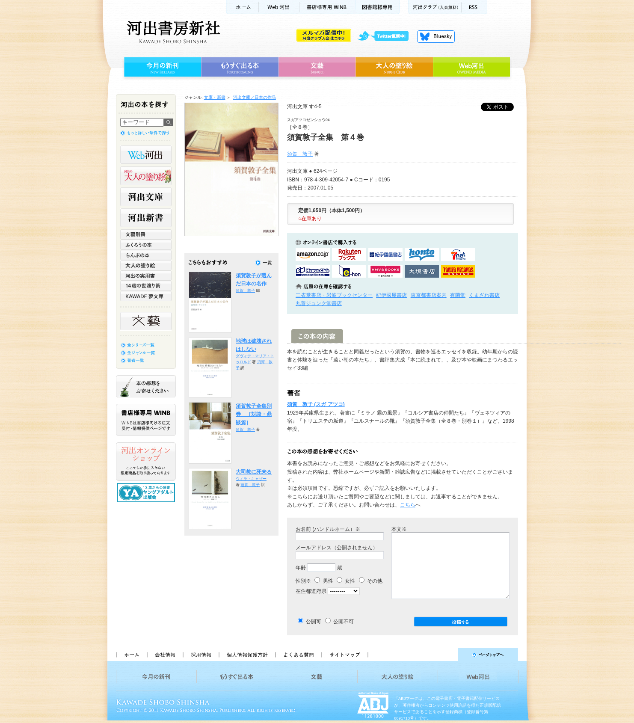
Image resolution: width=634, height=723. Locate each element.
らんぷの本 (146, 255)
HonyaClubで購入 (313, 271)
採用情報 (201, 654)
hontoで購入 (422, 254)
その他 (370, 581)
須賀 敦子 (300, 154)
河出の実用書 (146, 275)
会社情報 (165, 654)
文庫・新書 (214, 97)
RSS (474, 7)
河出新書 (146, 217)
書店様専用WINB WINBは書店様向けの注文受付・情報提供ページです (146, 420)
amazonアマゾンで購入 (313, 254)
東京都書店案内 (429, 295)
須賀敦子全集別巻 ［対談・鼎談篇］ (254, 414)
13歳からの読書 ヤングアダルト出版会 (147, 492)
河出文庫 (146, 196)
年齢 (301, 568)
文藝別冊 (146, 234)
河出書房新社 (172, 32)
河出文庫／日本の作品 (254, 97)
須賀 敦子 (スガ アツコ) (316, 404)
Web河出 (278, 7)
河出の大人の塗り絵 (146, 175)
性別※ (303, 581)
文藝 (317, 67)
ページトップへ (447, 654)
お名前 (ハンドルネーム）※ (328, 529)
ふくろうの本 (146, 245)
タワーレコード (458, 271)
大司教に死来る (254, 472)
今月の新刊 (161, 67)
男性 (323, 581)
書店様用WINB (327, 7)
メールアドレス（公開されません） (337, 548)
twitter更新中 (386, 36)
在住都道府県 (311, 591)
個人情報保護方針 (247, 654)
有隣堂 (457, 295)
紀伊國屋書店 (391, 295)
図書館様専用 (378, 7)
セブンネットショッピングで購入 (458, 254)
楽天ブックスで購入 (349, 254)
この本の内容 (317, 336)
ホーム (242, 7)
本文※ (399, 529)
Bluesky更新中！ (436, 36)
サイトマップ (344, 654)
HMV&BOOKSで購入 (385, 271)
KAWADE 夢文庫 (146, 296)
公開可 (313, 622)
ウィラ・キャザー (251, 479)
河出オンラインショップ (146, 461)
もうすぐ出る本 (239, 67)
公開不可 (343, 622)
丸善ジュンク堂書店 (319, 303)
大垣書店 (422, 271)
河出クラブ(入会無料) (435, 7)
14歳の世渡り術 (146, 286)
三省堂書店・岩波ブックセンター (334, 295)
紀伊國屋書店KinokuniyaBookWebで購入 (385, 254)
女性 (346, 581)
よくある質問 (298, 654)
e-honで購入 (349, 271)
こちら (407, 505)
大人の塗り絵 (394, 67)
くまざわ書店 (484, 295)
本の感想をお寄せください (146, 386)
